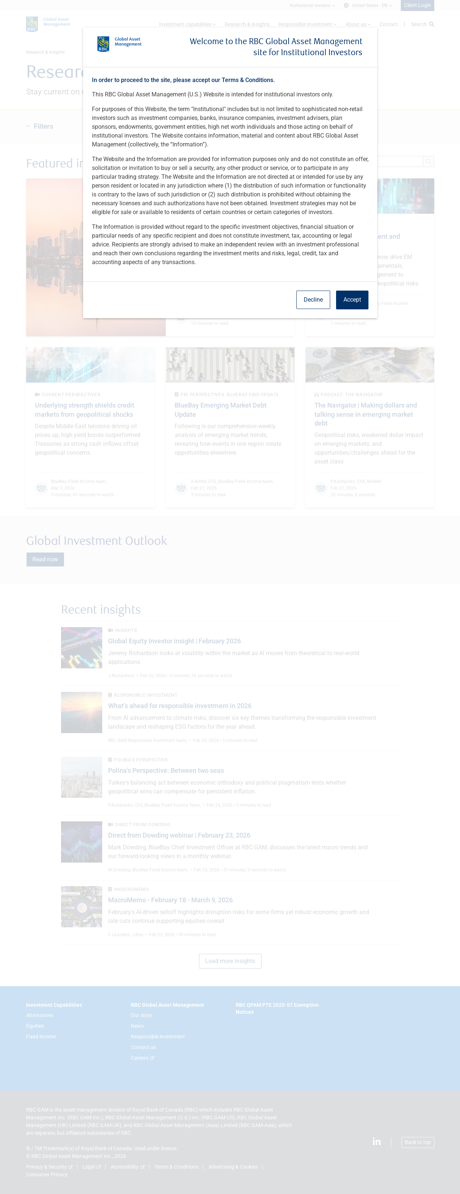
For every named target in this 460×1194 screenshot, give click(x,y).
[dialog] (230, 597)
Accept (352, 299)
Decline (313, 299)
